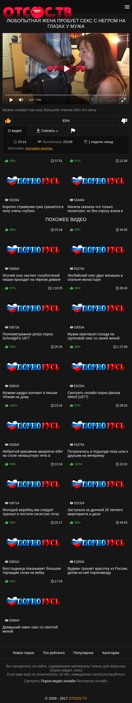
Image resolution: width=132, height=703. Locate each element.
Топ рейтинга (54, 653)
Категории (110, 653)
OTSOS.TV (78, 698)
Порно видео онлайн (58, 681)
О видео (15, 131)
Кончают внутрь (38, 148)
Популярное (83, 653)
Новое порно (23, 653)
